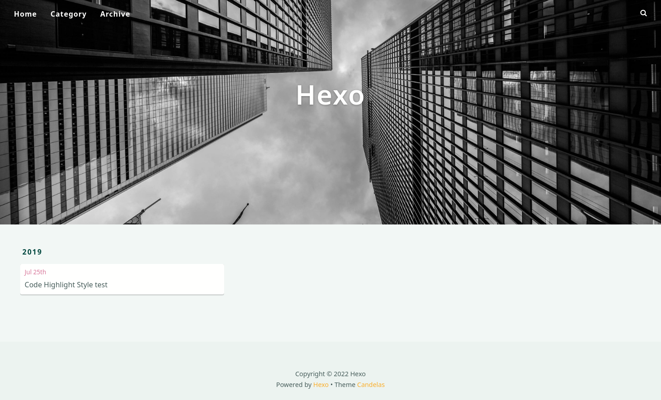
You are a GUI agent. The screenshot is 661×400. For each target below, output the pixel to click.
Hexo (321, 384)
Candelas (371, 384)
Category (68, 14)
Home (25, 14)
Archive (115, 14)
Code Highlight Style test (66, 285)
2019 (32, 252)
